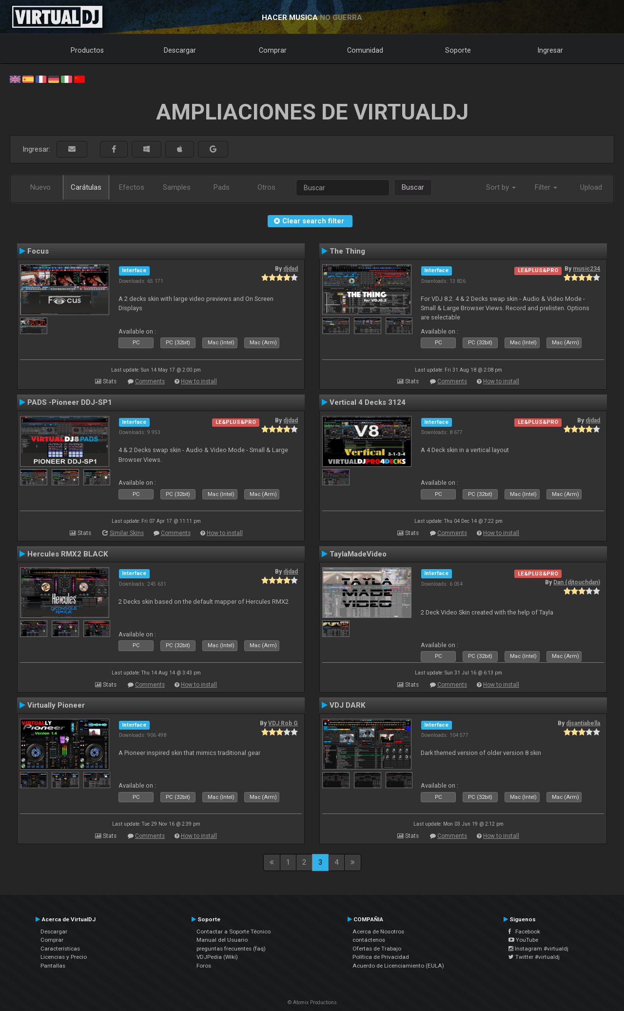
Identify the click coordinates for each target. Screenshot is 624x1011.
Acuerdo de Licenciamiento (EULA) (398, 965)
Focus (38, 251)
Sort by (501, 187)
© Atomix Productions (312, 1002)
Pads (222, 187)
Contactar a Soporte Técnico (233, 931)
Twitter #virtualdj (534, 956)
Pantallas (52, 965)
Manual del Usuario (222, 939)
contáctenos (368, 939)
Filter (546, 187)
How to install (199, 381)
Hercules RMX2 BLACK (67, 554)
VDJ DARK (348, 705)
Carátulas (86, 187)
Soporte (458, 50)
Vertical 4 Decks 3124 (368, 402)
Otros (266, 187)
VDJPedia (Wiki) (217, 956)
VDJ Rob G (283, 723)
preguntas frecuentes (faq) (231, 948)
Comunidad (365, 50)
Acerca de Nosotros (378, 931)
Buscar (413, 187)
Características (60, 948)
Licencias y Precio (63, 956)
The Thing (347, 251)
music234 (586, 268)
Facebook (524, 931)
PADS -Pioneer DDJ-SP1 (69, 402)
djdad (290, 268)
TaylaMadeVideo (358, 554)
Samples (177, 187)
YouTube (523, 939)
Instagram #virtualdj (538, 948)
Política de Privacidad (380, 956)
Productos (87, 50)
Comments (150, 381)
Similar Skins (127, 533)
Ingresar (550, 50)
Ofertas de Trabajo (376, 948)
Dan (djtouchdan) (576, 582)
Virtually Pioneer (56, 705)
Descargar (180, 50)
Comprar (273, 50)
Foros (203, 965)
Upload (591, 187)
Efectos (131, 187)
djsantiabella (583, 723)
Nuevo (40, 187)
